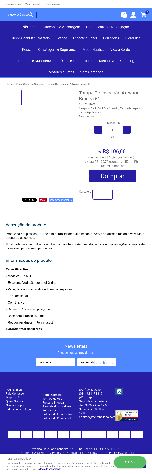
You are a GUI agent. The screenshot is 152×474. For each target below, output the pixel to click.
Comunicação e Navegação (107, 26)
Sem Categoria (91, 72)
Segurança (49, 410)
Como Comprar (52, 395)
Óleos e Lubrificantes (76, 60)
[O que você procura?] (30, 15)
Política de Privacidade (57, 418)
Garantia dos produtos (57, 406)
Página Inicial (14, 389)
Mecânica (106, 60)
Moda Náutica (93, 49)
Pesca (27, 49)
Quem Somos (13, 4)
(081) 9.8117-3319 (90, 395)
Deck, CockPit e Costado (31, 38)
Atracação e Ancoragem (61, 26)
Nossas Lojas (15, 405)
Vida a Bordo (120, 49)
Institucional (16, 383)
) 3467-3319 (90, 389)
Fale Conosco (52, 4)
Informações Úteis (53, 386)
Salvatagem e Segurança (57, 49)
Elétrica (61, 38)
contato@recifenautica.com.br (99, 417)
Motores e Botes (61, 72)
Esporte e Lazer (85, 38)
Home (32, 26)
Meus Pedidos (33, 4)
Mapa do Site (14, 397)
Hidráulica (132, 38)
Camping (127, 60)
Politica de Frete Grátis (57, 414)
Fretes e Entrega (53, 402)
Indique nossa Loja (18, 409)
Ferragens (111, 38)
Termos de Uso (52, 398)
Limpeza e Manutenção (36, 60)
